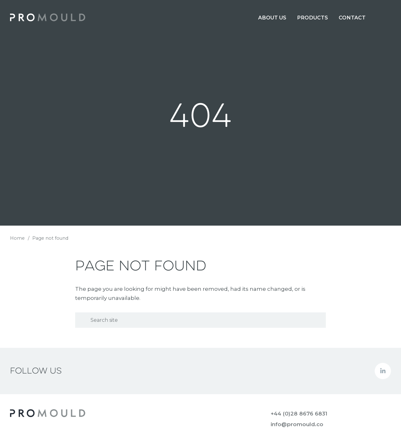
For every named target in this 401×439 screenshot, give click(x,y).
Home (17, 238)
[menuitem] (272, 17)
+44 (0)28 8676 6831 (299, 413)
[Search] (200, 319)
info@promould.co (297, 424)
